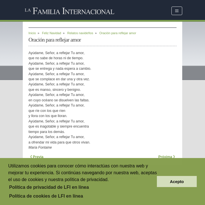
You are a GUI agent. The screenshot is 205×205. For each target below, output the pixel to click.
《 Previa (35, 157)
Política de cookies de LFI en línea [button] (46, 196)
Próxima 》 (167, 157)
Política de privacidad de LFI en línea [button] (49, 187)
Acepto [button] (177, 181)
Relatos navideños (80, 33)
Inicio (32, 33)
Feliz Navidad (51, 33)
